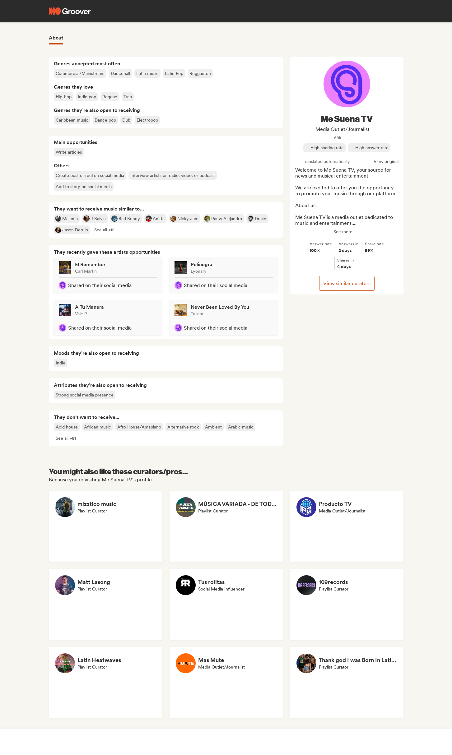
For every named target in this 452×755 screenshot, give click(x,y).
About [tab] (56, 38)
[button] (104, 229)
